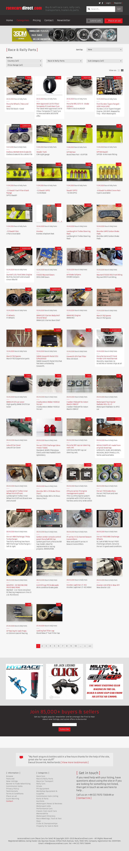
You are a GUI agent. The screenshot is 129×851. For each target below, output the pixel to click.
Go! (119, 9)
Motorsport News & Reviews (49, 803)
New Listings (12, 781)
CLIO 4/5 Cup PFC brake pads (47, 585)
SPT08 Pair (71, 152)
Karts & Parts (42, 798)
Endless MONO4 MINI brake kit (18, 152)
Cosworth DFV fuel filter (76, 356)
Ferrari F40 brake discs (106, 491)
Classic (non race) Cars (46, 811)
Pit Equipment (42, 789)
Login (108, 3)
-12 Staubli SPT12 (43, 191)
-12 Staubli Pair (12, 231)
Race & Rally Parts (44, 779)
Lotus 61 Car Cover (13, 445)
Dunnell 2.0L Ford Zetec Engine (19, 275)
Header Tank (41, 152)
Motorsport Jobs (43, 806)
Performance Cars (44, 808)
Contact (48, 20)
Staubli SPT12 (72, 191)
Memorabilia (42, 813)
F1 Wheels (10, 315)
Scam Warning (12, 798)
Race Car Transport (44, 781)
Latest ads (94, 21)
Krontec (39, 231)
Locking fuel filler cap (45, 631)
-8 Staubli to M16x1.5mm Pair (109, 191)
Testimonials (12, 791)
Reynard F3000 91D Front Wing (109, 275)
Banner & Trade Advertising (18, 784)
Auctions (40, 801)
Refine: (9, 57)
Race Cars (40, 776)
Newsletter (63, 20)
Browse (9, 776)
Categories (23, 20)
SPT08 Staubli (102, 152)
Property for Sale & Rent (47, 826)
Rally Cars (40, 784)
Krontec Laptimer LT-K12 (77, 585)
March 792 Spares (104, 316)
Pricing (37, 20)
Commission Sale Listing (47, 796)
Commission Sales (14, 786)
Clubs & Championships (46, 823)
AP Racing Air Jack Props (16, 631)
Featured (10, 779)
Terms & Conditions (14, 794)
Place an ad (113, 21)
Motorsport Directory (45, 816)
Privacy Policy (12, 789)
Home (9, 20)
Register (118, 3)
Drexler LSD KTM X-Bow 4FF (108, 585)
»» (90, 646)
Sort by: (79, 50)
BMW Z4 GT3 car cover (15, 402)
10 (76, 646)
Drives (39, 786)
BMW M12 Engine (74, 315)
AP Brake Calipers (74, 275)
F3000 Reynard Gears (45, 275)
